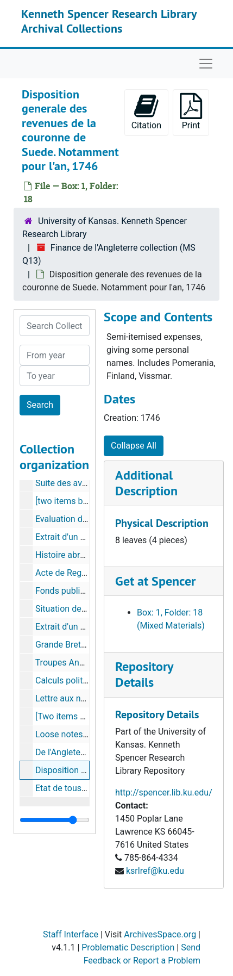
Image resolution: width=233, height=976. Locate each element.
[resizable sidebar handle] (55, 820)
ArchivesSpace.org (160, 934)
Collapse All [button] (133, 445)
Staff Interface (70, 934)
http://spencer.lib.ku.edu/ (163, 792)
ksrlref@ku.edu (155, 871)
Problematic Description (127, 947)
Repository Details (144, 674)
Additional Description (146, 483)
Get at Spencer (155, 581)
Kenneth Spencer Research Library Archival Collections (109, 20)
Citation (146, 111)
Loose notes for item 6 (78, 734)
